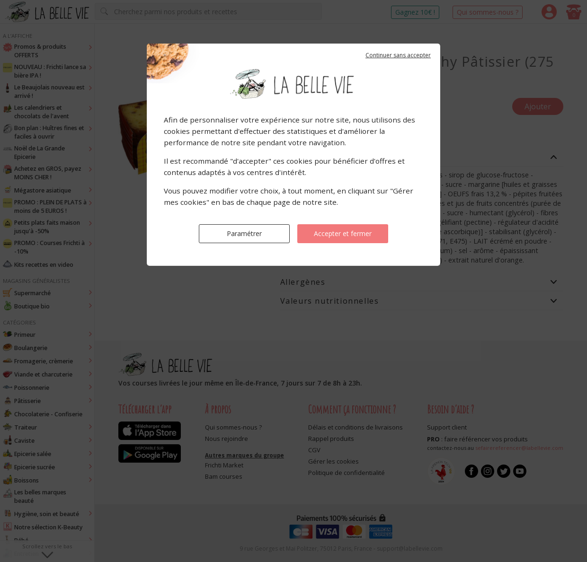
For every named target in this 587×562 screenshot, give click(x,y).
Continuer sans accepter (398, 55)
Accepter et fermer (343, 233)
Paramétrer (244, 233)
